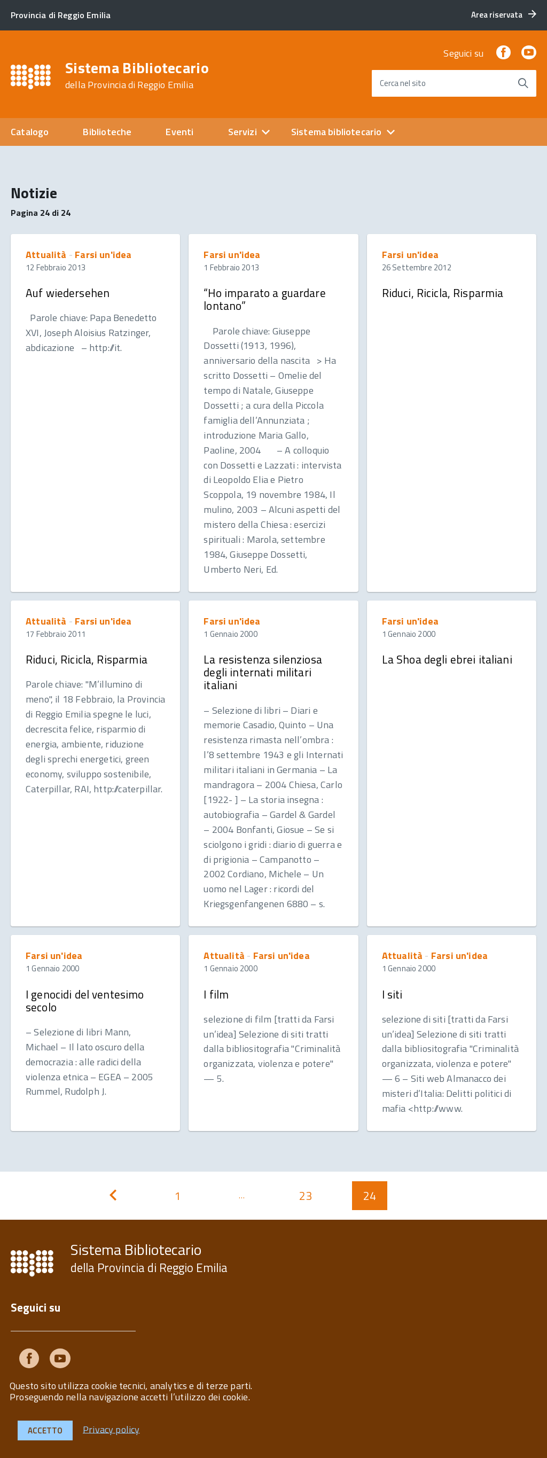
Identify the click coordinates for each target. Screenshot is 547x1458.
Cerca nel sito (403, 83)
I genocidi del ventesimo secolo (85, 1001)
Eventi (179, 131)
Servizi (242, 131)
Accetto (45, 1430)
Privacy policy (111, 1429)
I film (216, 994)
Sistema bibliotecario (336, 131)
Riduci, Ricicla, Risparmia (443, 292)
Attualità (46, 254)
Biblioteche (107, 131)
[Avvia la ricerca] (523, 83)
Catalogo (30, 131)
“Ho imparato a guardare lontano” (264, 299)
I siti (392, 994)
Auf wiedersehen (68, 292)
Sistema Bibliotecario (137, 75)
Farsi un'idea (103, 254)
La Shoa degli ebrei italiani (447, 659)
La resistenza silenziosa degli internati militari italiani (263, 672)
